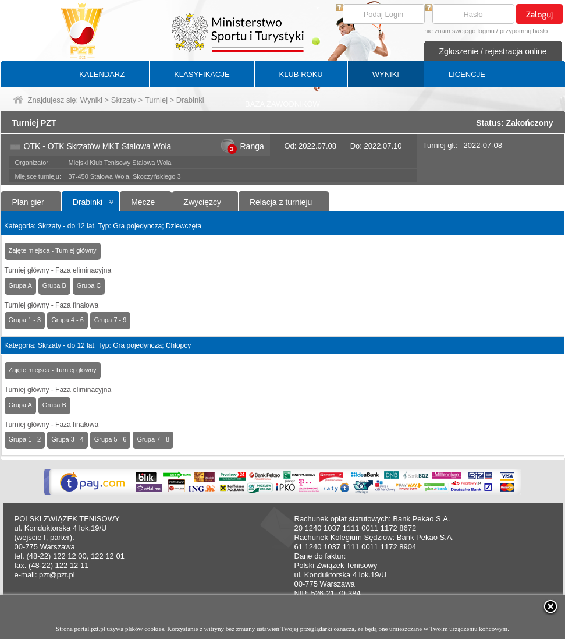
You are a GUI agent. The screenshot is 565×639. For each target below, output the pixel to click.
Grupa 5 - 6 (110, 439)
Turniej (156, 100)
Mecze (143, 202)
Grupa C (89, 285)
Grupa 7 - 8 (153, 439)
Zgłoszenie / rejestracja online (492, 51)
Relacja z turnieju (281, 202)
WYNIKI (385, 74)
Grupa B (54, 285)
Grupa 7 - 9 (110, 319)
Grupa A (20, 285)
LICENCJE (467, 74)
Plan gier (28, 202)
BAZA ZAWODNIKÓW (282, 104)
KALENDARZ (102, 74)
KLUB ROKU (301, 74)
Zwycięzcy (202, 202)
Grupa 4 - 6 (67, 319)
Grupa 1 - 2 (25, 439)
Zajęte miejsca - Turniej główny (53, 250)
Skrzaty (123, 100)
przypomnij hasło (524, 30)
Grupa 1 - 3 (25, 319)
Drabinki (87, 202)
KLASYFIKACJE (201, 74)
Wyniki (91, 100)
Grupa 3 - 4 (67, 439)
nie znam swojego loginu (459, 30)
